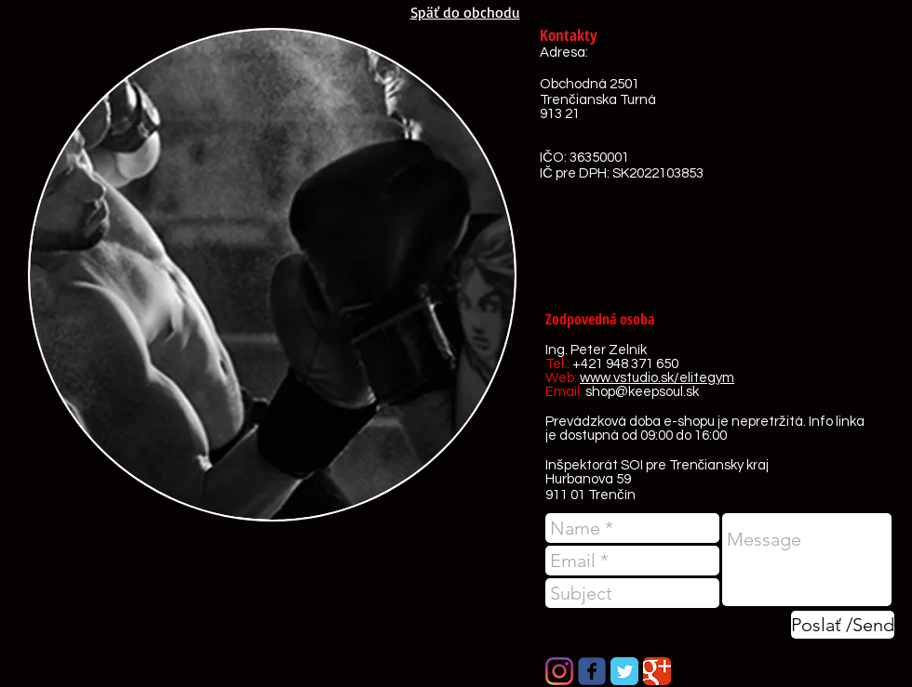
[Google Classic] (657, 671)
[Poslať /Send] (842, 625)
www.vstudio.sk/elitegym (657, 378)
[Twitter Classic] (624, 671)
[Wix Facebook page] (592, 671)
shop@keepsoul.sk (642, 392)
